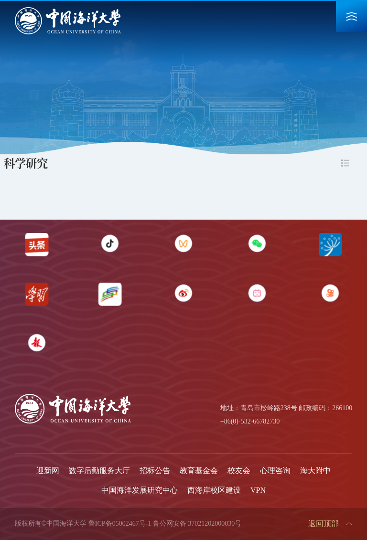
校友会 (238, 470)
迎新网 (47, 470)
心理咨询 (275, 470)
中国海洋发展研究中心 (139, 490)
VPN (258, 490)
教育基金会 (199, 470)
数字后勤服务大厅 (99, 470)
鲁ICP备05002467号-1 (119, 523)
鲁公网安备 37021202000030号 (197, 523)
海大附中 (315, 470)
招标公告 (155, 470)
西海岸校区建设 (214, 490)
